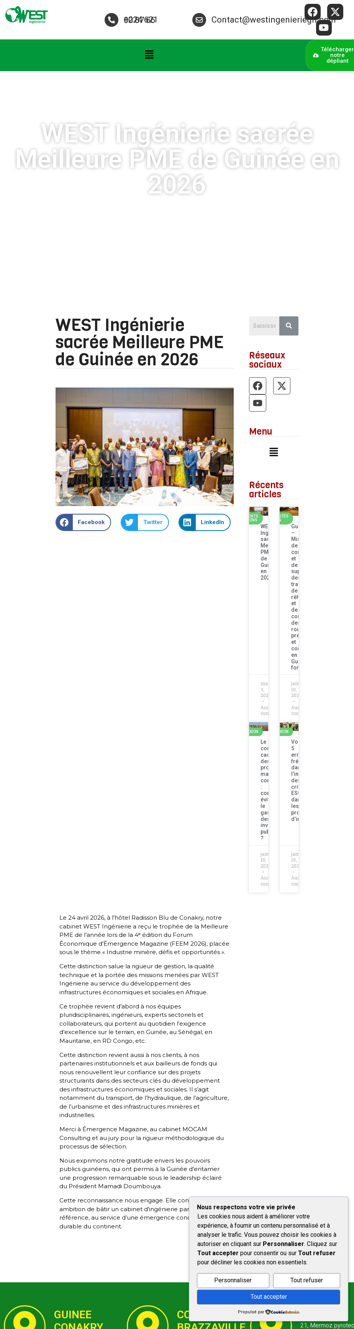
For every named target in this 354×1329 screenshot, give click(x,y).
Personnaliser (233, 1280)
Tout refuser (306, 1280)
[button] (149, 55)
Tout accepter (269, 1296)
